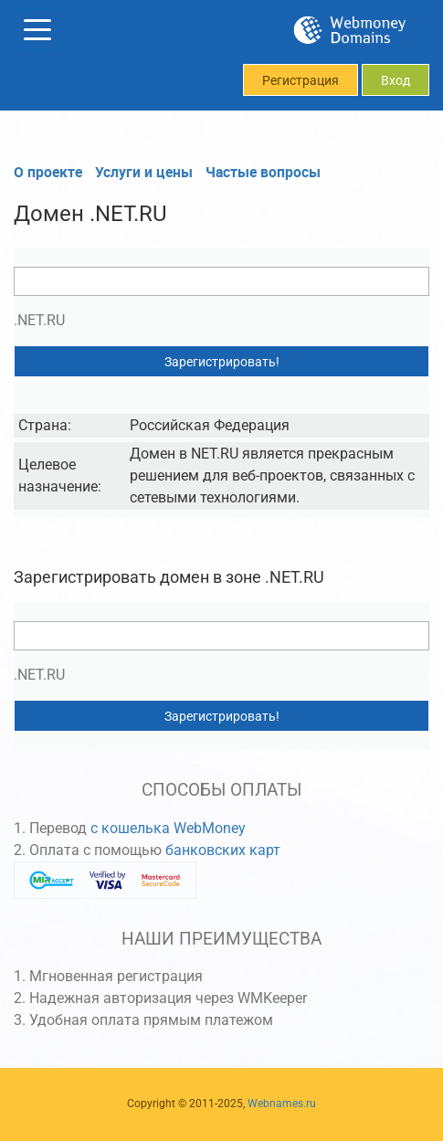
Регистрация (300, 80)
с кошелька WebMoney (168, 828)
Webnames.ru (282, 1103)
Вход (395, 80)
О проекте (48, 172)
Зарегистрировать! (222, 361)
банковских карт (222, 850)
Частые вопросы (263, 172)
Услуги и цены (144, 172)
